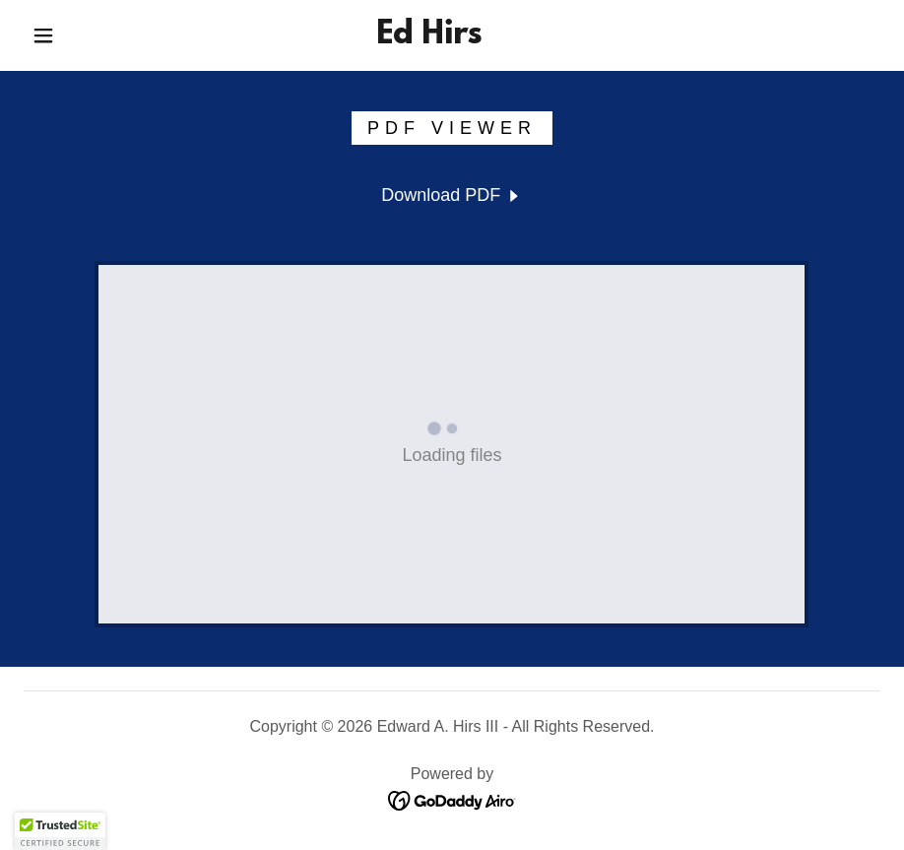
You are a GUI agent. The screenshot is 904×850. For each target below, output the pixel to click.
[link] (428, 37)
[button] (43, 35)
